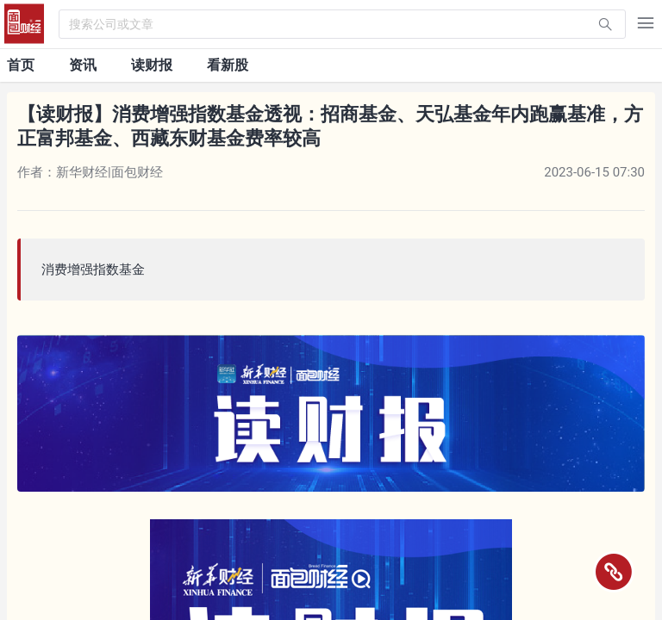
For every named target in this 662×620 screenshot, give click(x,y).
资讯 (83, 65)
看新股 (227, 65)
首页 (20, 65)
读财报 (151, 65)
